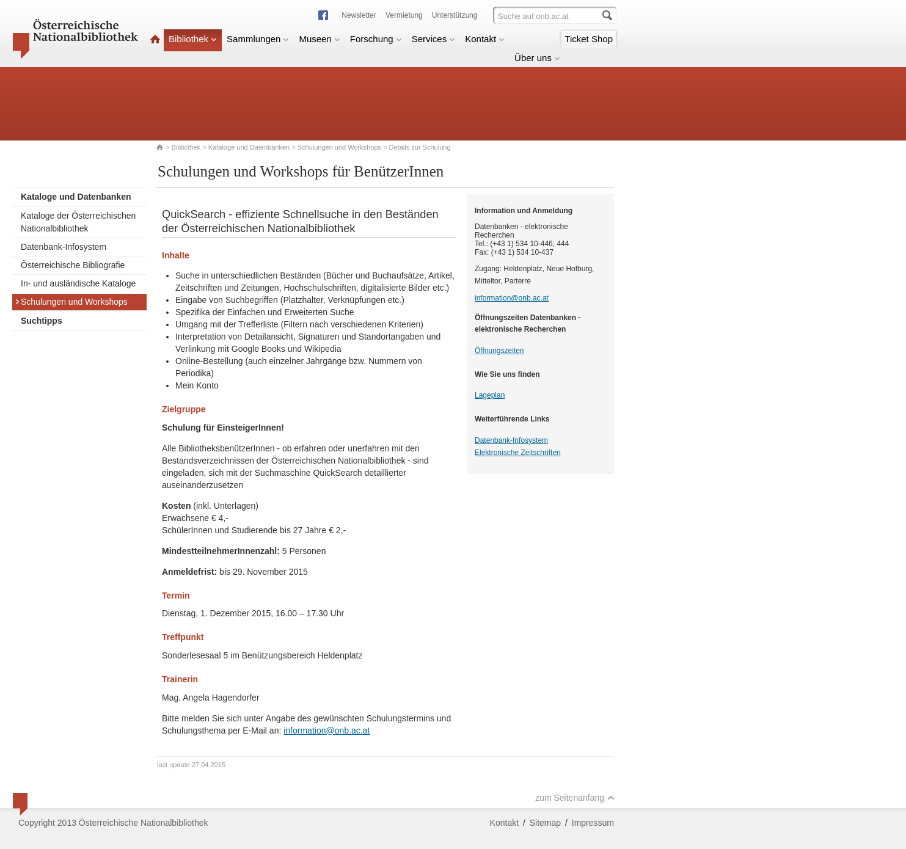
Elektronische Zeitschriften (518, 452)
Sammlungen (258, 39)
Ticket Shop (588, 39)
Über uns (537, 58)
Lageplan (490, 395)
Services (434, 39)
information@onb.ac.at (326, 730)
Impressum (593, 823)
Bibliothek (193, 39)
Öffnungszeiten (499, 350)
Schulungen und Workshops (339, 147)
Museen (319, 39)
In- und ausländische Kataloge (78, 283)
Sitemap (545, 823)
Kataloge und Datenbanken (249, 147)
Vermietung (404, 15)
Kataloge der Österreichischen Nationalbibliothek (78, 222)
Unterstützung (455, 15)
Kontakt (485, 39)
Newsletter (359, 15)
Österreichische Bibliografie (73, 265)
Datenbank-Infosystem (63, 247)
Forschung (376, 39)
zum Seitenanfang (575, 798)
